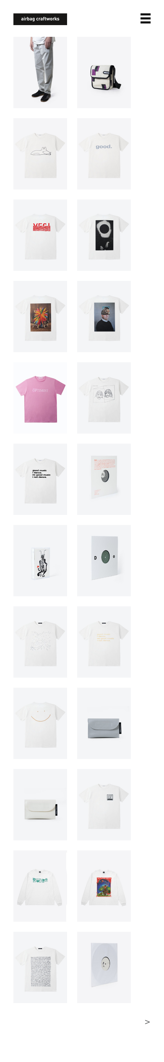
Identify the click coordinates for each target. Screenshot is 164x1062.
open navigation (146, 18)
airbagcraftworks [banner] (40, 19)
